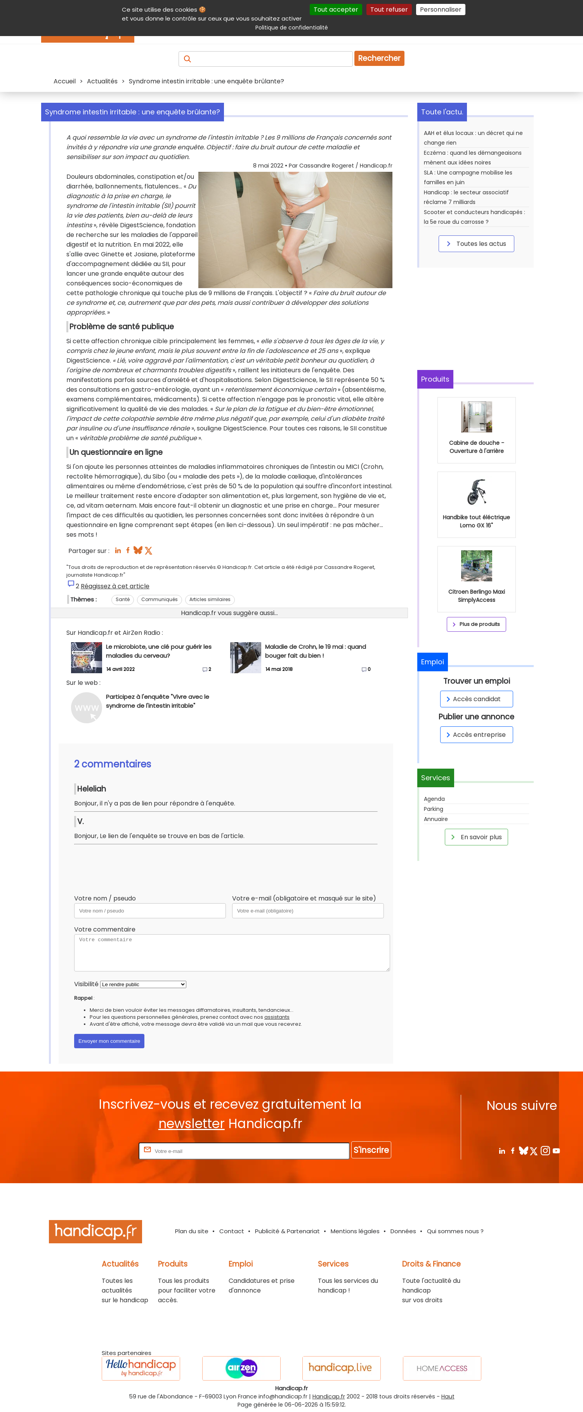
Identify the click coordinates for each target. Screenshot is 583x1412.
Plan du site (191, 1231)
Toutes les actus (475, 243)
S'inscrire (371, 1150)
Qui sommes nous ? (455, 1231)
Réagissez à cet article (115, 586)
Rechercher (379, 58)
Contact (231, 1231)
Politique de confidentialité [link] (291, 27)
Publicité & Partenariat (287, 1231)
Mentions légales (355, 1231)
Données (403, 1231)
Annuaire (436, 819)
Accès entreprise (475, 735)
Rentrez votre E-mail (106, 1150)
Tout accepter (336, 9)
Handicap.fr (328, 1396)
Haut (448, 1396)
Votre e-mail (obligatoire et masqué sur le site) (304, 898)
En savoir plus (475, 837)
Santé (123, 599)
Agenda (434, 799)
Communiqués (159, 599)
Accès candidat (472, 699)
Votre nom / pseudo (105, 898)
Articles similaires (210, 599)
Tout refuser (389, 9)
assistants (277, 1017)
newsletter (191, 1124)
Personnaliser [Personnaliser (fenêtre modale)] (441, 9)
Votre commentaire (104, 929)
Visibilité (86, 984)
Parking (433, 809)
